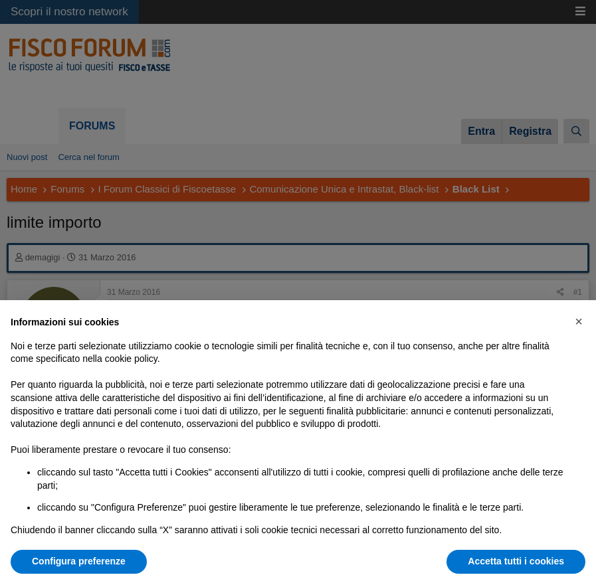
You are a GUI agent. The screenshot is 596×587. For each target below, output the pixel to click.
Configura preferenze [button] (79, 561)
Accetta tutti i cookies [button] (516, 561)
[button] (578, 321)
